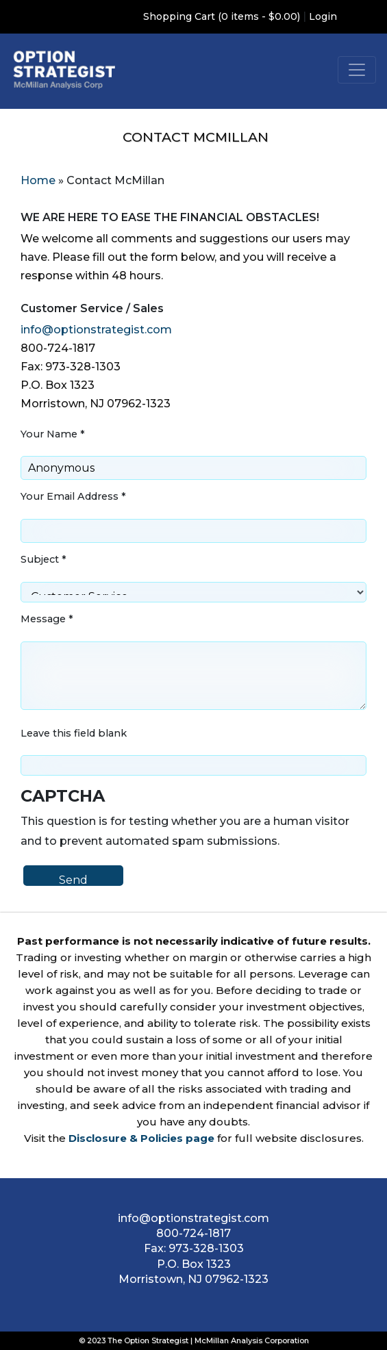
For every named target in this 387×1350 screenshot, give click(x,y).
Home (38, 180)
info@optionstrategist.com (96, 329)
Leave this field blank (74, 733)
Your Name (53, 434)
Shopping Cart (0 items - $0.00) (221, 16)
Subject (43, 559)
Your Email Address (73, 496)
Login (323, 16)
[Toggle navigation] (357, 70)
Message (47, 619)
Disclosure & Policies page (141, 1138)
